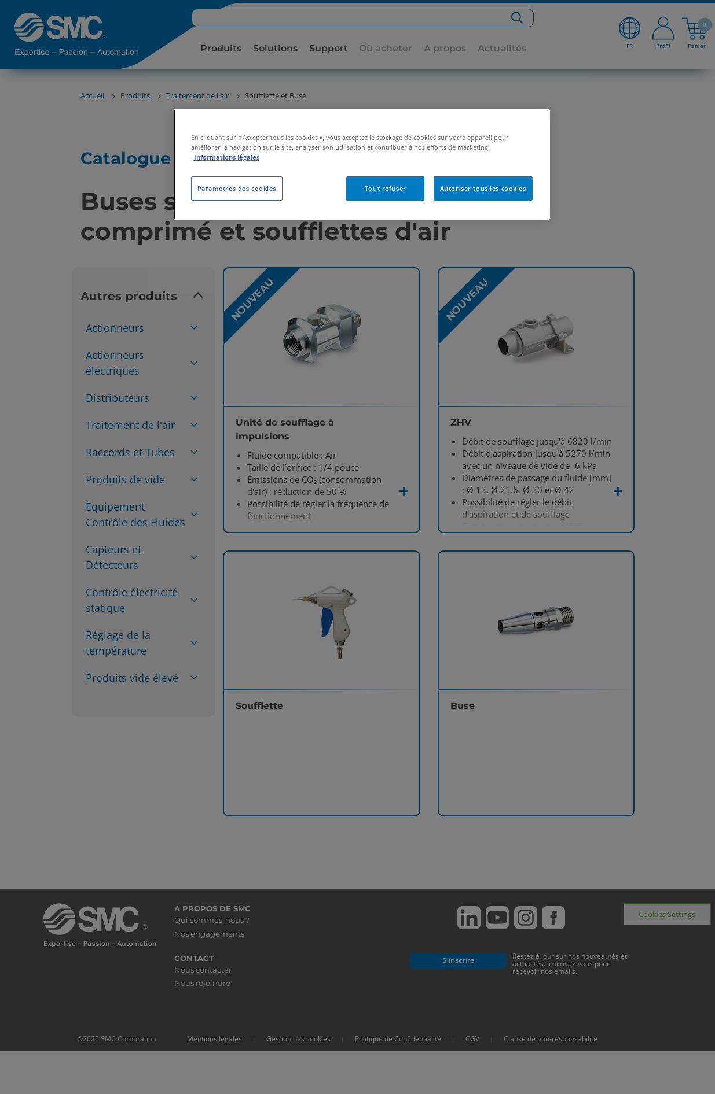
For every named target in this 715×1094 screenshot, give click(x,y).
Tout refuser (385, 188)
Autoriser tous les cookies (483, 188)
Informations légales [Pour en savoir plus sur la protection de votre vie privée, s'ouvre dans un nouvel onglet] (226, 157)
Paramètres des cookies (237, 188)
